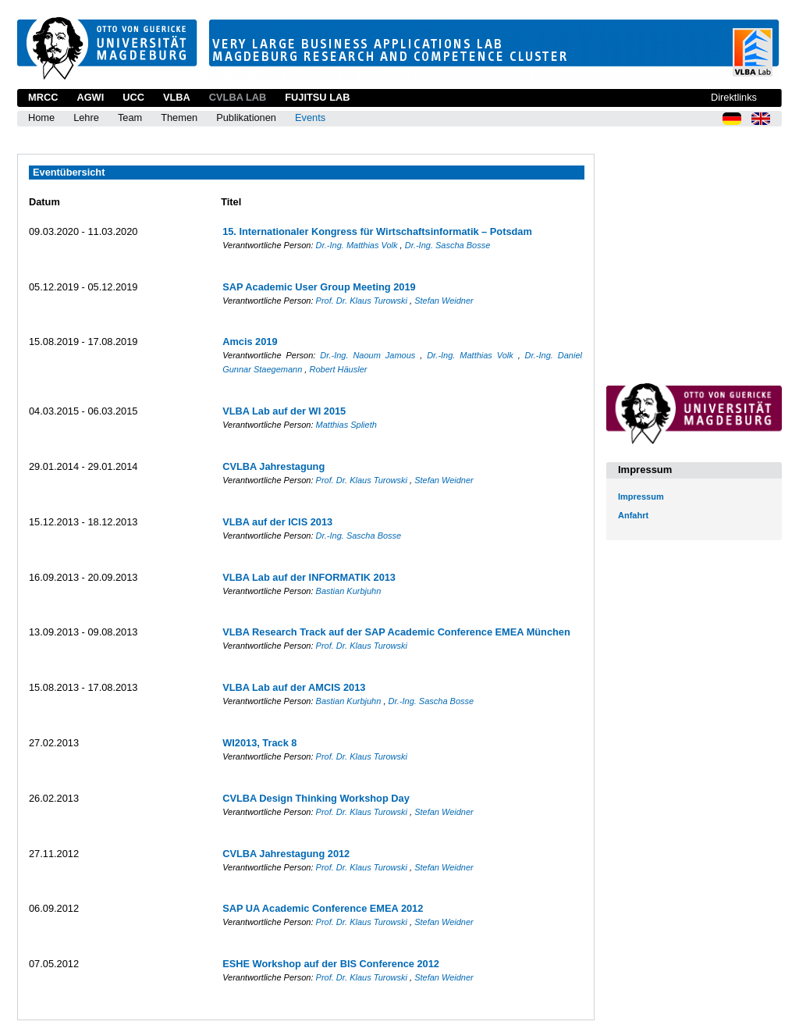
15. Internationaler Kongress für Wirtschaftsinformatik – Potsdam (377, 231)
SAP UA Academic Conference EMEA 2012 (322, 908)
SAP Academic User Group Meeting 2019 (319, 287)
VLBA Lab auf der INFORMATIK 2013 (309, 577)
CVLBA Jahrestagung (273, 466)
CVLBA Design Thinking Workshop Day (316, 798)
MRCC (43, 97)
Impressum (641, 496)
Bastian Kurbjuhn (349, 591)
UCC (133, 97)
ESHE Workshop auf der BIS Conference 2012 (330, 964)
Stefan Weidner (444, 300)
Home (41, 117)
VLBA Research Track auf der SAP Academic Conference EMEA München (396, 632)
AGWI (90, 97)
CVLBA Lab (237, 97)
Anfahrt (633, 515)
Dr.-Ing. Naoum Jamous (370, 355)
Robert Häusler (338, 369)
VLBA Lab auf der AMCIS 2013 (293, 687)
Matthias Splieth (346, 424)
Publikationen (246, 117)
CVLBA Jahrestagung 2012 (286, 853)
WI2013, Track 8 (259, 743)
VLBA (176, 97)
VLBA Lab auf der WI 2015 (284, 411)
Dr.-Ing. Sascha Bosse (448, 245)
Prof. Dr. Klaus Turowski (363, 300)
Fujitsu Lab (317, 97)
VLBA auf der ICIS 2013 (277, 522)
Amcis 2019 (249, 341)
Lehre (86, 117)
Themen (179, 117)
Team (130, 117)
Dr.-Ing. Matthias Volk (358, 245)
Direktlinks (734, 97)
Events (310, 117)
